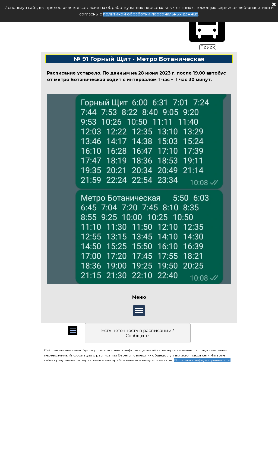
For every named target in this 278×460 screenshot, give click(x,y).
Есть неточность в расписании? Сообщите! (137, 333)
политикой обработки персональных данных (150, 14)
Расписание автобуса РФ (110, 25)
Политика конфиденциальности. (202, 360)
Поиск (207, 47)
